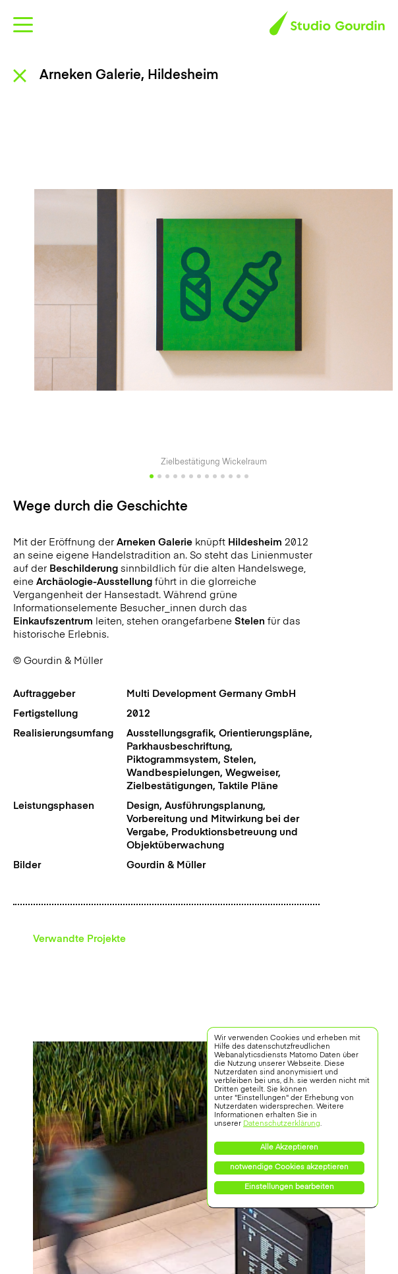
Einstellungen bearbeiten (289, 1187)
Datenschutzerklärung (281, 1124)
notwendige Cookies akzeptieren (289, 1167)
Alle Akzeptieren (289, 1147)
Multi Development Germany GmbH (211, 694)
